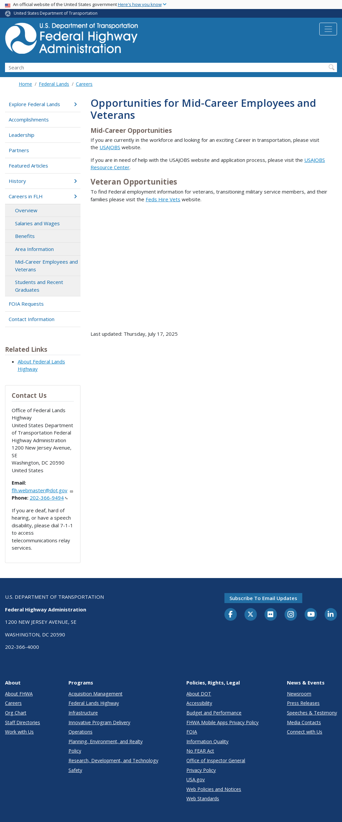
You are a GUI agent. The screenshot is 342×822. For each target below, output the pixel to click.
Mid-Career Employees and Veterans (46, 265)
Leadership (21, 134)
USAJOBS (110, 147)
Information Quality (207, 741)
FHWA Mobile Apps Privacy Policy (222, 722)
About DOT (198, 694)
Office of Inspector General (215, 760)
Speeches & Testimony (312, 713)
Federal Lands (54, 84)
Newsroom (299, 694)
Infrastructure (83, 713)
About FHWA (19, 694)
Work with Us (19, 732)
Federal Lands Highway (93, 703)
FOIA (191, 732)
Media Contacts (304, 722)
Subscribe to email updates (263, 598)
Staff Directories (22, 722)
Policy (74, 751)
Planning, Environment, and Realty (105, 741)
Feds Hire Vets (163, 199)
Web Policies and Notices (213, 789)
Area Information (34, 249)
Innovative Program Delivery (99, 722)
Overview (26, 210)
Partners (19, 150)
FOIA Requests (26, 303)
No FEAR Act (200, 751)
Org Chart (15, 713)
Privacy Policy (201, 770)
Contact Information (31, 319)
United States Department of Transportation (56, 13)
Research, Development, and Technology (113, 760)
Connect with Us (304, 732)
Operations (80, 732)
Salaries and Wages (37, 223)
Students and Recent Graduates (39, 286)
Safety (75, 770)
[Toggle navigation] (328, 29)
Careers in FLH (43, 196)
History (43, 181)
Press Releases (303, 703)
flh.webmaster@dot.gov (42, 490)
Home (25, 84)
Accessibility (199, 703)
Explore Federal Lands (43, 104)
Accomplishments (29, 119)
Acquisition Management (95, 694)
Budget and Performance (213, 713)
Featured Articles (28, 165)
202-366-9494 (49, 497)
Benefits (25, 236)
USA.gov (195, 779)
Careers (84, 84)
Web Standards (202, 798)
